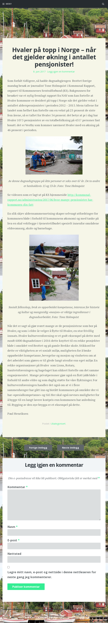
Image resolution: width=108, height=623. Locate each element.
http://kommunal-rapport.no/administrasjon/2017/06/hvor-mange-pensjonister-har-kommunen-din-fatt (51, 200)
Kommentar (17, 487)
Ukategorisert (58, 423)
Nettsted (14, 554)
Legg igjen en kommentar (61, 71)
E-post (13, 540)
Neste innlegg (70, 447)
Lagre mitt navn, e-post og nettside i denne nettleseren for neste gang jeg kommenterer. (51, 574)
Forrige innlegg (38, 447)
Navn (12, 527)
